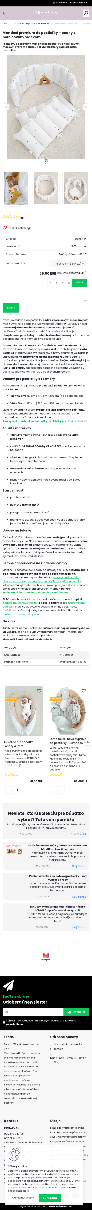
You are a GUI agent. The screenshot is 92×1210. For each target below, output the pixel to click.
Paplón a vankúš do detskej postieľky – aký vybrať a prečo (58, 878)
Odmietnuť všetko (23, 1197)
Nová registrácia (81, 2)
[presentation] (6, 106)
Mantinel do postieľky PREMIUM (32, 23)
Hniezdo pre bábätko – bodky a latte (20, 744)
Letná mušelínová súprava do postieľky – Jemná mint (68, 741)
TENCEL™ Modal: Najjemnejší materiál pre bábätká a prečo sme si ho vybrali (57, 908)
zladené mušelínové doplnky (20, 603)
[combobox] (67, 263)
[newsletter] (76, 1012)
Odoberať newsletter (25, 1002)
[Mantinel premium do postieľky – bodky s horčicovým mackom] (46, 107)
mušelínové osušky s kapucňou (22, 614)
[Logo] (46, 13)
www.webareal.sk (60, 1206)
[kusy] (56, 283)
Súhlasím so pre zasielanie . (41, 1022)
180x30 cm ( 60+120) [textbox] (68, 263)
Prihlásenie (61, 2)
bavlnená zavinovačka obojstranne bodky (54, 581)
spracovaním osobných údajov (40, 1020)
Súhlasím (50, 1198)
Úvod (6, 23)
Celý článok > (78, 834)
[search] (86, 13)
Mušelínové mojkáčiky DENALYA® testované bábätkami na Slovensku (57, 847)
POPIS (11, 308)
